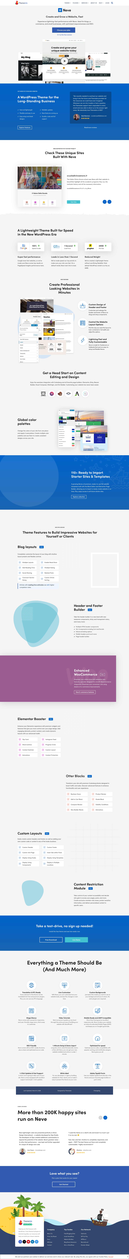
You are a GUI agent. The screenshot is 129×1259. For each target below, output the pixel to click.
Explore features (24, 127)
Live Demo (76, 940)
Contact (49, 1245)
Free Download (51, 940)
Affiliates (49, 1242)
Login (107, 3)
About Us (94, 3)
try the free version (65, 35)
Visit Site (73, 202)
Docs (48, 1239)
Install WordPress (69, 1236)
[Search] (112, 3)
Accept (110, 1257)
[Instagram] (37, 1242)
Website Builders (69, 1239)
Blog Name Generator (70, 1242)
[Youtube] (29, 1242)
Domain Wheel (85, 1245)
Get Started (63, 1184)
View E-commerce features (85, 692)
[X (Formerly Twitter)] (24, 1242)
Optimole (83, 1233)
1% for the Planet (52, 1236)
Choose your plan (63, 30)
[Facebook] (20, 1242)
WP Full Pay (84, 1236)
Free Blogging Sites (69, 1233)
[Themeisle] (21, 3)
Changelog (97, 1090)
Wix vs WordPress (69, 1245)
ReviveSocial (84, 1242)
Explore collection (79, 497)
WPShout (83, 1239)
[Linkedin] (33, 1242)
